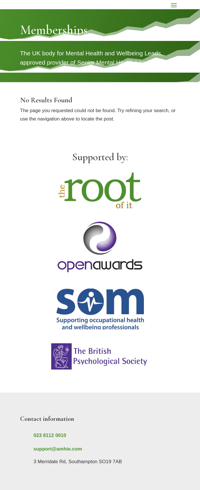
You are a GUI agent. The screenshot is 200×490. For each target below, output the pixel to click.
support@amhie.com (58, 449)
